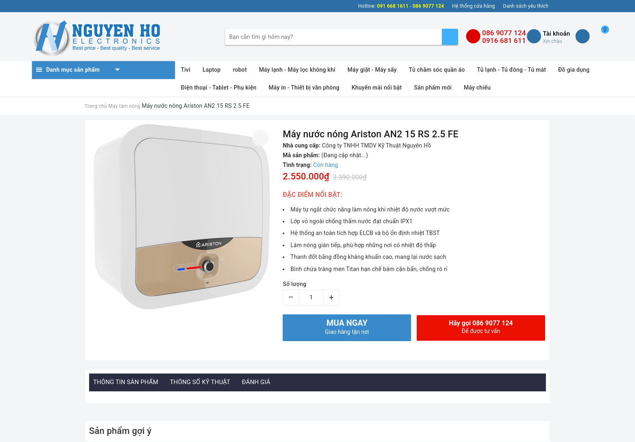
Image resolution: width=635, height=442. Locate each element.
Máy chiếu (477, 87)
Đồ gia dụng (573, 69)
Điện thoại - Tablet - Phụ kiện (219, 87)
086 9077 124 (504, 33)
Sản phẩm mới (433, 87)
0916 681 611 (504, 40)
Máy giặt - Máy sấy (371, 69)
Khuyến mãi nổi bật (377, 87)
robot (240, 69)
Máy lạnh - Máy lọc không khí (297, 69)
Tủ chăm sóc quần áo (437, 69)
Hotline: (367, 6)
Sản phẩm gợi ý (120, 431)
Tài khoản (556, 33)
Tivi (186, 69)
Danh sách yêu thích (525, 6)
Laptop (211, 69)
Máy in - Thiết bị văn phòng (303, 87)
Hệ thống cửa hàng (473, 6)
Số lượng (294, 284)
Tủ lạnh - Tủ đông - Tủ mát (511, 69)
